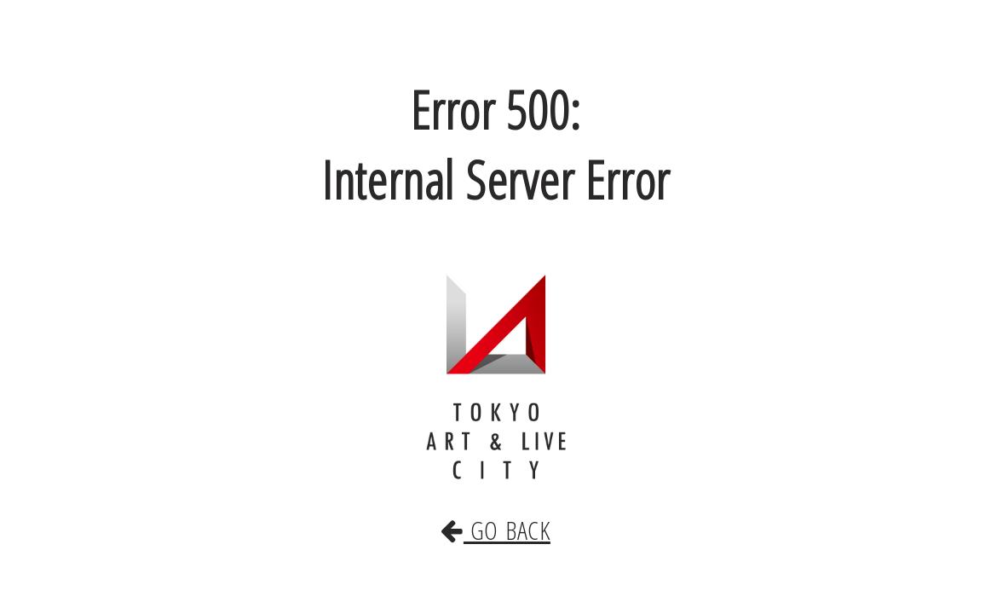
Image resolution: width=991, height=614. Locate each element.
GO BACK (496, 512)
